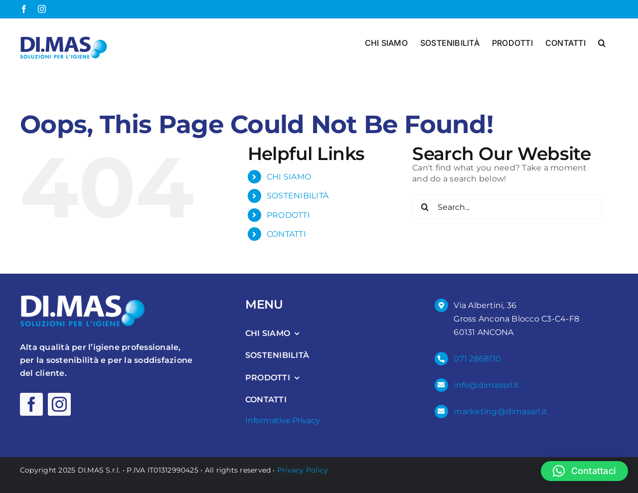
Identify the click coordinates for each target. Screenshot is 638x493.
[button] (602, 41)
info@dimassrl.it (486, 384)
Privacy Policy (302, 469)
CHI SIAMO (289, 176)
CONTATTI (286, 234)
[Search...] (507, 206)
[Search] (424, 206)
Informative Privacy (282, 420)
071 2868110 (477, 358)
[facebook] (31, 404)
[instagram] (59, 404)
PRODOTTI (288, 214)
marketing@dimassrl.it (500, 411)
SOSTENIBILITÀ (297, 195)
